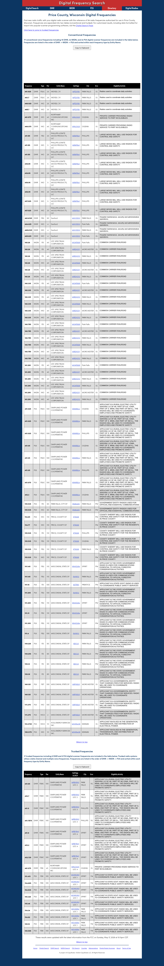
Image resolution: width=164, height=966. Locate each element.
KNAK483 (76, 504)
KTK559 (76, 517)
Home (35, 948)
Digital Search (32, 8)
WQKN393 (75, 875)
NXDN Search (65, 948)
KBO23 (76, 643)
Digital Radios (132, 8)
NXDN (72, 8)
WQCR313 (76, 218)
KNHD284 (76, 566)
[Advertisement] (82, 66)
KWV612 (76, 576)
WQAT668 (76, 242)
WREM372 (76, 256)
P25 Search (76, 948)
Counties (84, 948)
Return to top (81, 742)
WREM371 (76, 249)
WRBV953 (75, 782)
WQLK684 (75, 909)
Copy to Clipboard (82, 48)
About (119, 948)
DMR (52, 8)
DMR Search (55, 948)
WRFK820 (76, 684)
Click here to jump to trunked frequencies (41, 30)
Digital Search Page (84, 25)
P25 (92, 8)
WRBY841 (75, 831)
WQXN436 (76, 724)
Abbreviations (93, 948)
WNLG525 (76, 117)
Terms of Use (126, 948)
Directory (112, 8)
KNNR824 (76, 409)
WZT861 (76, 584)
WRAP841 (76, 135)
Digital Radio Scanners (107, 948)
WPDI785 (76, 91)
